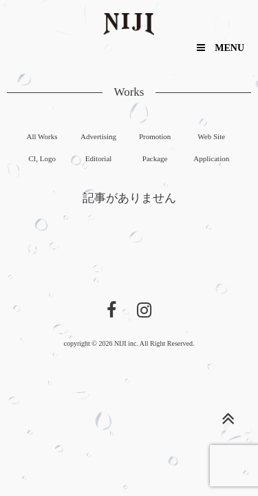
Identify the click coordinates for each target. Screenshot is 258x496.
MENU (220, 48)
